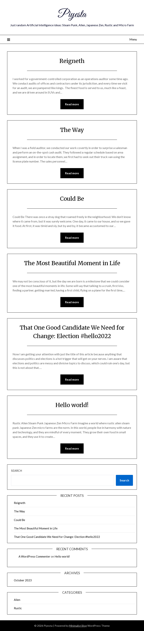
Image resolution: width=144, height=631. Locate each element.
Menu (133, 39)
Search (16, 470)
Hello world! (72, 405)
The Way (72, 129)
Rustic (18, 608)
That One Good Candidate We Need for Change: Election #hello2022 (57, 536)
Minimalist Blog (78, 625)
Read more (72, 104)
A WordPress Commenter (34, 556)
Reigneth (72, 60)
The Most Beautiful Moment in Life (72, 263)
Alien (17, 599)
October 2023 (23, 580)
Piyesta (72, 14)
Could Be (72, 198)
